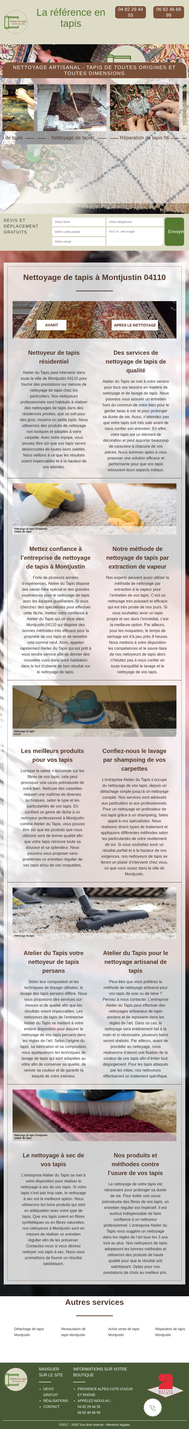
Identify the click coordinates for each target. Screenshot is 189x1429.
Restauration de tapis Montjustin (73, 1332)
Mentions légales (118, 1425)
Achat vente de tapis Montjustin (124, 1332)
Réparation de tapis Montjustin (170, 1332)
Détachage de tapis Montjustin (29, 1332)
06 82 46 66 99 (89, 1412)
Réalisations (55, 1401)
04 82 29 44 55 (89, 1407)
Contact (51, 1407)
